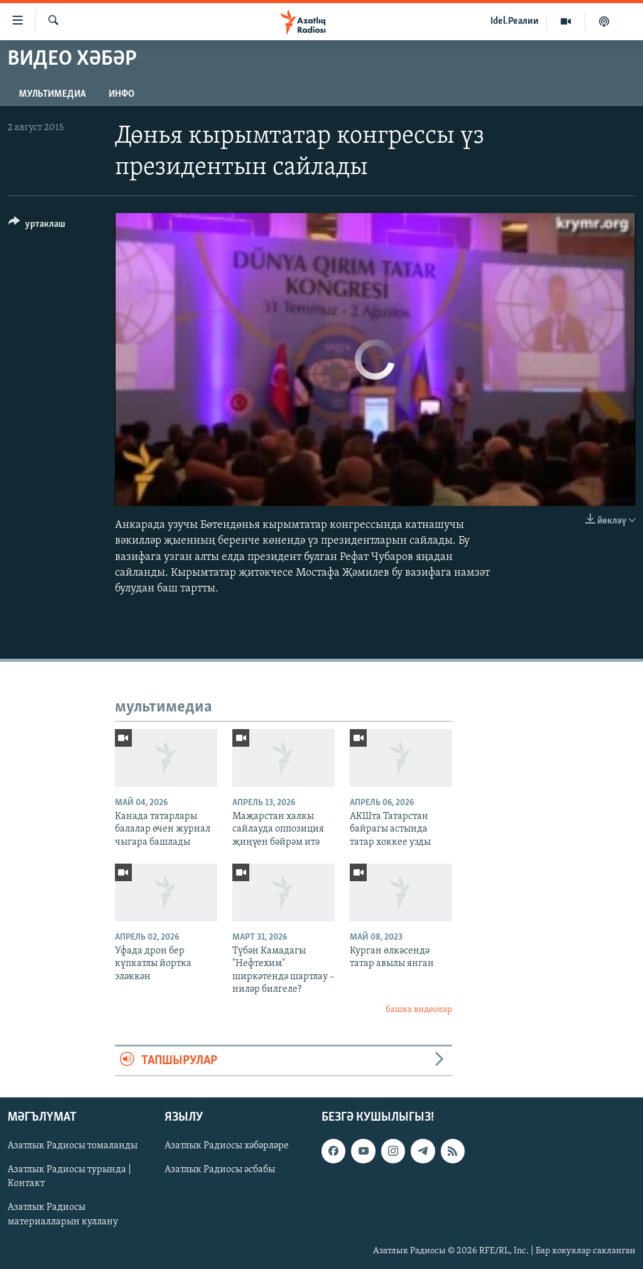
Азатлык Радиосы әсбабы (220, 1170)
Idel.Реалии (514, 21)
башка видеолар (419, 1009)
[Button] (36, 226)
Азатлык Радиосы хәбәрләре (227, 1146)
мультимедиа (52, 94)
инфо (121, 94)
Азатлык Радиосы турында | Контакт (69, 1177)
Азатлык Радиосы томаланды (73, 1146)
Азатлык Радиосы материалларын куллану (63, 1215)
